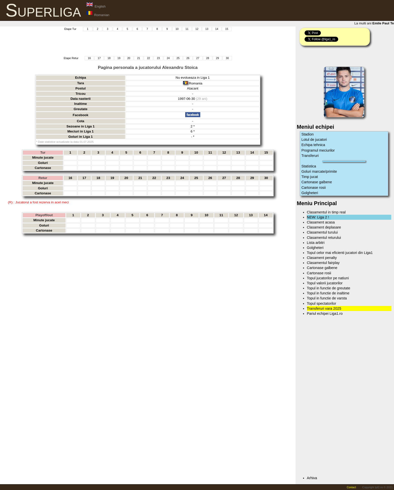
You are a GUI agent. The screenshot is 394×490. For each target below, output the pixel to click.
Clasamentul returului (324, 238)
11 (186, 28)
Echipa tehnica (313, 145)
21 (138, 58)
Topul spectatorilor (321, 303)
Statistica (308, 166)
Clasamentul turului (322, 232)
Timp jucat (309, 177)
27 (197, 58)
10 (177, 28)
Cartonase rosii (313, 188)
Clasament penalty (322, 258)
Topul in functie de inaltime (328, 293)
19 (118, 58)
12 (197, 28)
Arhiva (312, 478)
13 (206, 28)
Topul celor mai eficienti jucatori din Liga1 (340, 253)
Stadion (307, 134)
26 (187, 58)
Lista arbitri (315, 243)
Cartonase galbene (316, 182)
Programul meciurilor (318, 150)
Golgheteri (309, 193)
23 (158, 58)
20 (128, 58)
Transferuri (310, 156)
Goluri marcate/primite (319, 171)
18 (109, 58)
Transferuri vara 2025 (324, 308)
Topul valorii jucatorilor (324, 283)
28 (207, 58)
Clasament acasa (321, 222)
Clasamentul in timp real (326, 212)
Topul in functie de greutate (328, 288)
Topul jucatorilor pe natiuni (328, 278)
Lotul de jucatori (314, 140)
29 (217, 58)
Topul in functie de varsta (327, 298)
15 (226, 28)
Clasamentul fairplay (323, 263)
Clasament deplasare (324, 227)
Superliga (43, 10)
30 (227, 58)
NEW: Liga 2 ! (318, 217)
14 (216, 28)
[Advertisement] (147, 43)
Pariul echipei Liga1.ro (324, 313)
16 (89, 58)
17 (99, 58)
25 (178, 58)
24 (168, 58)
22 (148, 58)
